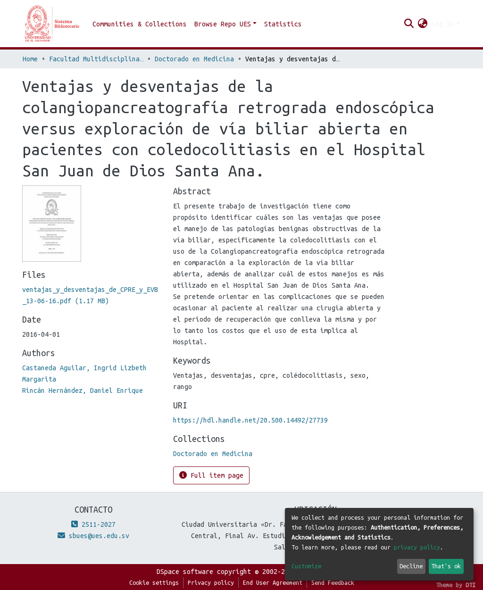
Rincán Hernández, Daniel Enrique (82, 390)
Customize (306, 566)
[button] (423, 24)
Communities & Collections (139, 24)
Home (30, 59)
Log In (443, 24)
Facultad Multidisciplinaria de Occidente (96, 59)
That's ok (446, 566)
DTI (470, 585)
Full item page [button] (211, 475)
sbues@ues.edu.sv (93, 536)
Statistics (283, 24)
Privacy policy (211, 582)
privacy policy (417, 547)
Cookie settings (154, 582)
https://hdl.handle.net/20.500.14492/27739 (250, 420)
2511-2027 (93, 524)
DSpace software (185, 571)
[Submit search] (409, 24)
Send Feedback (332, 582)
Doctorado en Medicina (194, 59)
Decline (411, 566)
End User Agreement (272, 582)
